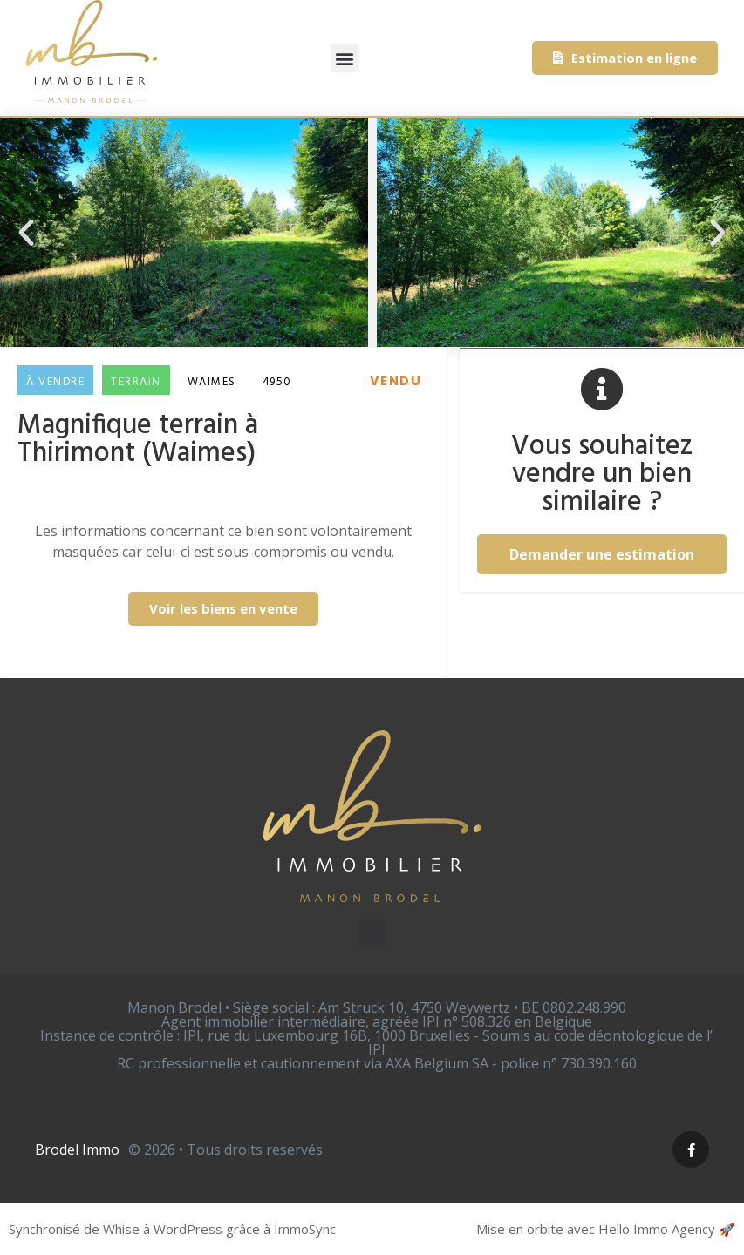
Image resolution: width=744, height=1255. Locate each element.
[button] (345, 58)
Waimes (212, 382)
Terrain (136, 382)
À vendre (55, 382)
